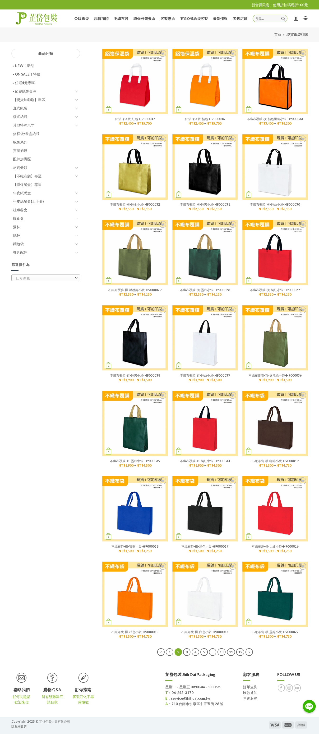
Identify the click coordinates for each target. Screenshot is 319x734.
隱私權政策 (19, 726)
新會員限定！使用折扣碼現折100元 (280, 5)
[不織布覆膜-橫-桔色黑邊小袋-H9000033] (275, 81)
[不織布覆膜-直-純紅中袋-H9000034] (205, 423)
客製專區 (168, 18)
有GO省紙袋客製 (194, 18)
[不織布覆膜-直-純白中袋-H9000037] (205, 338)
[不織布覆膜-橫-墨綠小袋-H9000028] (205, 252)
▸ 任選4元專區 (24, 83)
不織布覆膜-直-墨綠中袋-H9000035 (135, 461)
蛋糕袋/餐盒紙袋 (26, 133)
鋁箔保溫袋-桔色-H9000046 (205, 119)
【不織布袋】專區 (27, 176)
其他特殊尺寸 (23, 125)
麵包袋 (18, 244)
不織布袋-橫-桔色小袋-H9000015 (134, 632)
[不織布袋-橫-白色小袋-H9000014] (205, 594)
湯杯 (16, 227)
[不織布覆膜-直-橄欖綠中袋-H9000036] (275, 338)
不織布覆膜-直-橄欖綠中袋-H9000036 (275, 375)
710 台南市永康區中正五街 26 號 (197, 704)
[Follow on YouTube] (297, 688)
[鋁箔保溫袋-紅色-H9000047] (135, 81)
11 (231, 652)
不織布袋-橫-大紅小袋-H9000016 (275, 546)
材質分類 (20, 167)
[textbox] (44, 278)
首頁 (277, 34)
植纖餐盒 (20, 210)
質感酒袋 (20, 150)
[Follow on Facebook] (281, 688)
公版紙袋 (81, 18)
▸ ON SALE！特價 (26, 74)
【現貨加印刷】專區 (29, 100)
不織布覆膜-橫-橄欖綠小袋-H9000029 (135, 290)
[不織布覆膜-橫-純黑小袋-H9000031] (205, 167)
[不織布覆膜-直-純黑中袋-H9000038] (135, 338)
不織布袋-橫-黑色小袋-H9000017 (204, 546)
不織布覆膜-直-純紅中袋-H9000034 (205, 461)
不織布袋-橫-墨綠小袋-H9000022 (275, 632)
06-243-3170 (182, 692)
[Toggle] (76, 91)
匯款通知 (250, 692)
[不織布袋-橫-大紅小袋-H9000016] (275, 508)
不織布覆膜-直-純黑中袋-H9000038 (135, 375)
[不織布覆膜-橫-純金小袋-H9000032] (135, 167)
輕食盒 (18, 218)
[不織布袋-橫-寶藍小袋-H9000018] (135, 508)
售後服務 (250, 698)
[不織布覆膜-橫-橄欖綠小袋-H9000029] (135, 252)
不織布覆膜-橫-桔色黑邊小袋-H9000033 (275, 119)
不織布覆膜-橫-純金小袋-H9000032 (135, 204)
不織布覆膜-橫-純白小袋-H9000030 (275, 204)
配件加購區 (22, 159)
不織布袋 (121, 18)
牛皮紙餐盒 (22, 193)
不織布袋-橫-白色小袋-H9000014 (204, 632)
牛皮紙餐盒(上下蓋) (28, 201)
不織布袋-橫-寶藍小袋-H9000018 (134, 546)
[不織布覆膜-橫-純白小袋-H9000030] (275, 167)
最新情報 (220, 18)
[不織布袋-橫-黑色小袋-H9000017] (205, 508)
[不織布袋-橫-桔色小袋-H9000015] (135, 594)
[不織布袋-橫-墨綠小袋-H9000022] (275, 594)
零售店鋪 (240, 18)
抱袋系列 (20, 142)
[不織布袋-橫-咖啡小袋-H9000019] (275, 423)
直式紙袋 (20, 108)
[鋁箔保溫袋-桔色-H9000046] (205, 81)
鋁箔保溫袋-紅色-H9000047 (135, 119)
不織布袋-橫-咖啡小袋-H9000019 (275, 461)
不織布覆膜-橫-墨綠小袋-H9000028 (205, 290)
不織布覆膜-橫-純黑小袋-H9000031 (205, 204)
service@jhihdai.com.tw (190, 698)
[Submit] (283, 18)
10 (221, 652)
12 (240, 652)
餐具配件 (20, 252)
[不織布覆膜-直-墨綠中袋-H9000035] (135, 423)
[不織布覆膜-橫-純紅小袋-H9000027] (275, 252)
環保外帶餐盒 (144, 18)
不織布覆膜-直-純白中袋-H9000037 (205, 375)
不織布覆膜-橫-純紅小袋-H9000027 (275, 290)
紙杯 (16, 235)
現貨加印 (101, 18)
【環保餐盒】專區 (27, 184)
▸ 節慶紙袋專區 (24, 91)
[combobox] (45, 278)
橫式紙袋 (20, 116)
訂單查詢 (250, 687)
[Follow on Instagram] (289, 688)
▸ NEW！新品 (23, 65)
